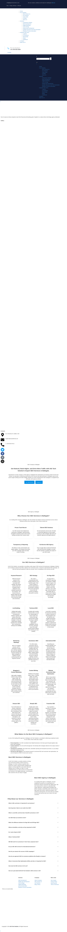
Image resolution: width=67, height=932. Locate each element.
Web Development (27, 23)
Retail (24, 38)
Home (21, 11)
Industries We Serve (24, 32)
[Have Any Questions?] (8, 48)
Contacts (22, 41)
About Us (25, 19)
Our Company (23, 12)
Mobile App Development (28, 28)
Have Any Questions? (15, 48)
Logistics (25, 33)
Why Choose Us (26, 14)
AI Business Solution (27, 22)
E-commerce (26, 35)
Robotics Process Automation (29, 31)
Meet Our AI (22, 42)
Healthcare (25, 39)
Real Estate (25, 36)
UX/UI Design (26, 26)
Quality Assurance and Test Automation (31, 29)
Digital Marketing (26, 25)
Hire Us (53, 2)
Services (22, 21)
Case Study (25, 16)
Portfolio (25, 18)
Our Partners (26, 15)
